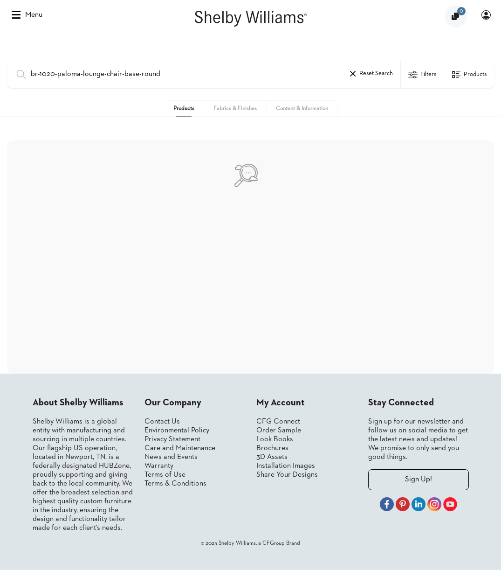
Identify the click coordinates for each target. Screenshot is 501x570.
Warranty (158, 466)
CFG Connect (278, 421)
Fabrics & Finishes (235, 108)
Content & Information (302, 108)
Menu (27, 15)
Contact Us (162, 421)
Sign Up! (418, 479)
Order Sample (278, 430)
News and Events (171, 457)
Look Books (274, 439)
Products (183, 108)
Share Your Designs (287, 475)
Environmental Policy (176, 430)
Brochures (272, 448)
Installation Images (285, 466)
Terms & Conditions (175, 483)
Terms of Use (164, 475)
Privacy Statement (172, 439)
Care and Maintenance (179, 448)
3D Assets (272, 457)
